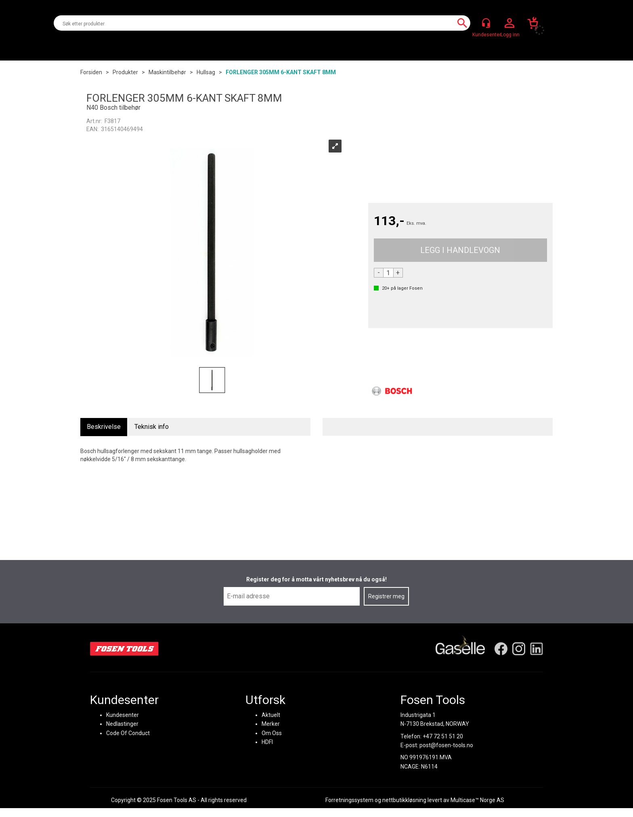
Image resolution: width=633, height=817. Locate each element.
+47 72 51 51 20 (443, 736)
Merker (271, 724)
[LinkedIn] (536, 648)
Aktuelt (271, 715)
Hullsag (206, 72)
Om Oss (272, 733)
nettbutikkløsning (404, 800)
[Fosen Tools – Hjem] (124, 649)
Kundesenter (122, 715)
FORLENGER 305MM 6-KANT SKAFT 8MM (281, 72)
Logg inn (509, 23)
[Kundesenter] (486, 23)
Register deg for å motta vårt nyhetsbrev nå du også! (316, 579)
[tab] (103, 427)
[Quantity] (388, 273)
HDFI (267, 742)
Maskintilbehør (167, 72)
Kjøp (460, 250)
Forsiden (91, 72)
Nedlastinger (122, 724)
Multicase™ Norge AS (477, 800)
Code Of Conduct (128, 733)
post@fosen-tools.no (446, 745)
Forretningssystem (349, 800)
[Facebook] (501, 648)
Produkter (125, 72)
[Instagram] (518, 648)
